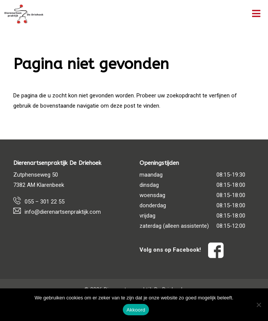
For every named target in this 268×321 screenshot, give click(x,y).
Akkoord (136, 310)
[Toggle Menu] (256, 14)
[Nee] (258, 304)
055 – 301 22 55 (44, 201)
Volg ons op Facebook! (181, 249)
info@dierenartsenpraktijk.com (63, 211)
